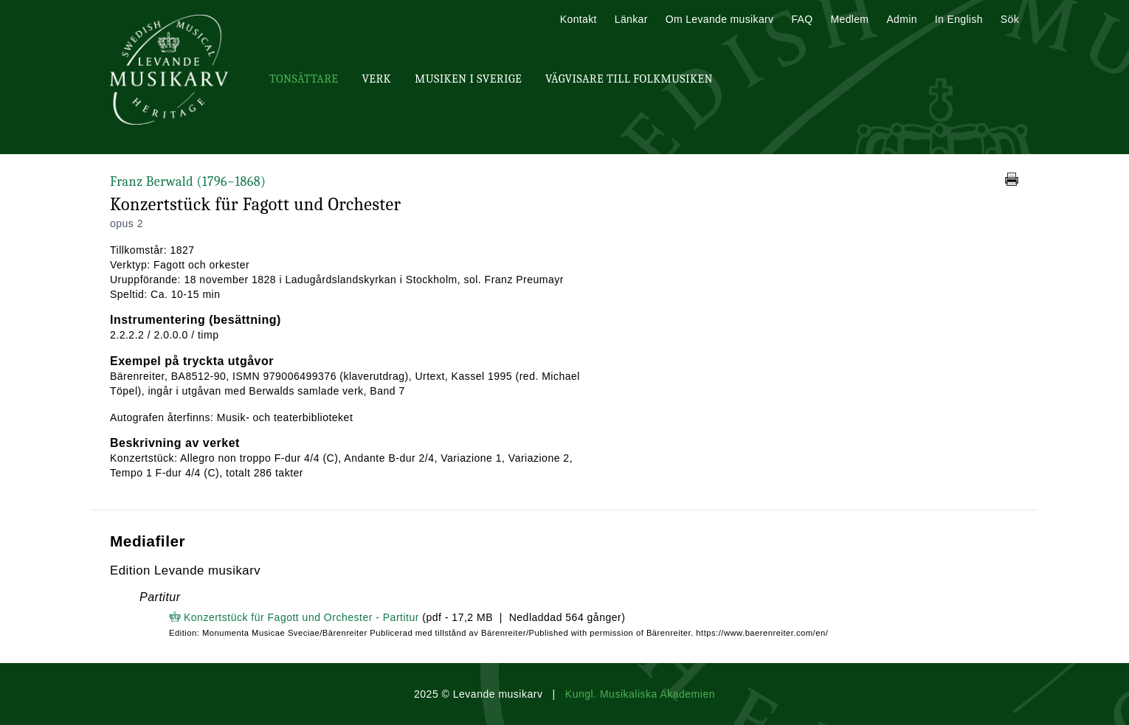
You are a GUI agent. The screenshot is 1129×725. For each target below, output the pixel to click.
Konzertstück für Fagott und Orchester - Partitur (301, 617)
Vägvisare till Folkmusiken (629, 79)
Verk (376, 79)
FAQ (801, 19)
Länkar (631, 19)
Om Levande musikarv (720, 19)
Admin (901, 19)
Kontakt (578, 19)
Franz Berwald (188, 182)
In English (959, 19)
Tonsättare (303, 79)
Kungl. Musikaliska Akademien (640, 694)
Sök (1010, 19)
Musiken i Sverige (468, 79)
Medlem (849, 19)
